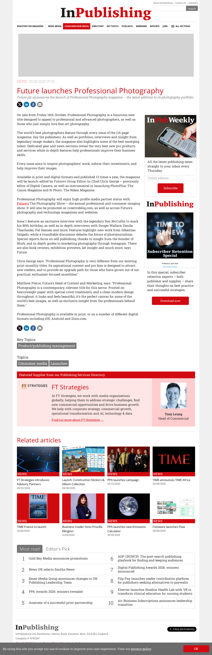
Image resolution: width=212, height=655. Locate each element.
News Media (54, 26)
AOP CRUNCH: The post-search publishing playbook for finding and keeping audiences (150, 558)
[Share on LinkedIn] (26, 104)
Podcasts (127, 26)
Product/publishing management (46, 345)
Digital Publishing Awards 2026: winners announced (148, 569)
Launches (59, 363)
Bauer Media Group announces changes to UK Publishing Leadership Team (63, 580)
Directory (98, 26)
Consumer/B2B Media (77, 26)
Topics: (23, 357)
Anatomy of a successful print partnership (61, 603)
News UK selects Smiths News (52, 569)
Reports (155, 26)
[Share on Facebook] (33, 104)
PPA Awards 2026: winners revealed (56, 591)
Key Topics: (26, 339)
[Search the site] (169, 8)
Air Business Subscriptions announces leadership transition (155, 603)
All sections (180, 26)
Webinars (141, 26)
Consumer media (32, 363)
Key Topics (113, 26)
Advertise (193, 2)
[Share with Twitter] (19, 104)
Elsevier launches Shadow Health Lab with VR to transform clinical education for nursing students (155, 592)
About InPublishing (163, 2)
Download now (170, 301)
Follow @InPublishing (181, 629)
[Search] (192, 8)
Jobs (165, 26)
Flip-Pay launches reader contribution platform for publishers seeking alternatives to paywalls (153, 580)
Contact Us (180, 2)
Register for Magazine (30, 26)
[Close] (196, 648)
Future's (23, 203)
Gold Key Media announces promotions (58, 558)
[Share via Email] (40, 104)
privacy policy (141, 649)
